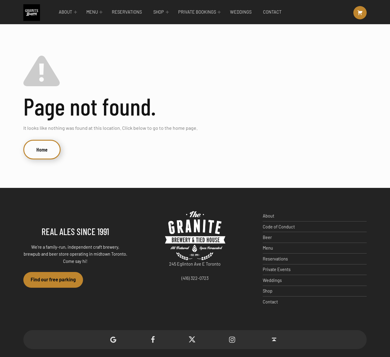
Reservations (127, 12)
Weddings (241, 12)
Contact (272, 12)
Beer (267, 237)
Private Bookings (197, 12)
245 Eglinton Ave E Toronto (195, 264)
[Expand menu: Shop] (167, 12)
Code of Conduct (279, 226)
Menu (92, 12)
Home (42, 149)
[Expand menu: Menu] (100, 12)
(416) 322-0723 (195, 278)
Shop (158, 12)
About (65, 12)
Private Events (277, 269)
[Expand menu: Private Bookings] (219, 12)
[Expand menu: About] (75, 12)
